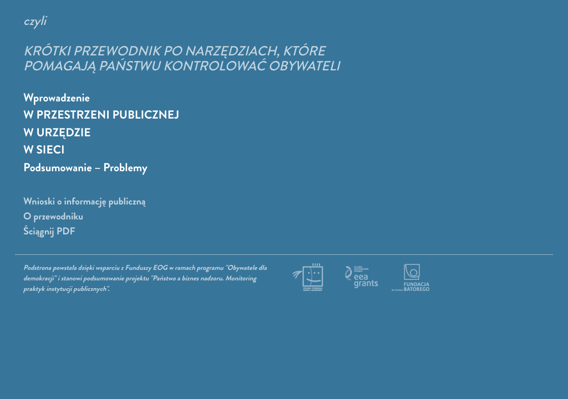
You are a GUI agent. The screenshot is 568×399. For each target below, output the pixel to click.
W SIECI (44, 150)
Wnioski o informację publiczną (84, 202)
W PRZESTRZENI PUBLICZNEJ (101, 115)
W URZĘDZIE (57, 133)
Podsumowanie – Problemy (85, 168)
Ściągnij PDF (49, 231)
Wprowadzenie (56, 98)
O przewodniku (53, 216)
